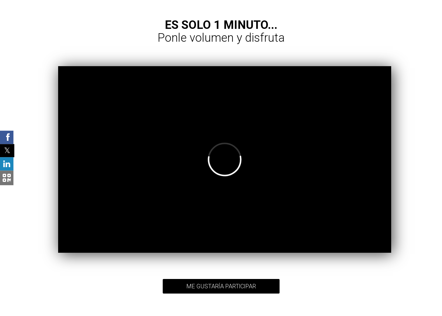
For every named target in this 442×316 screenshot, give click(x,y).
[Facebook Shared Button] (6, 137)
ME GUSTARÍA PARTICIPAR (221, 286)
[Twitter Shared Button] (7, 150)
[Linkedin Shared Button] (6, 164)
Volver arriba (155, 310)
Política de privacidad (182, 310)
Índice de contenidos (252, 310)
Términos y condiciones (217, 310)
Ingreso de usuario (282, 310)
